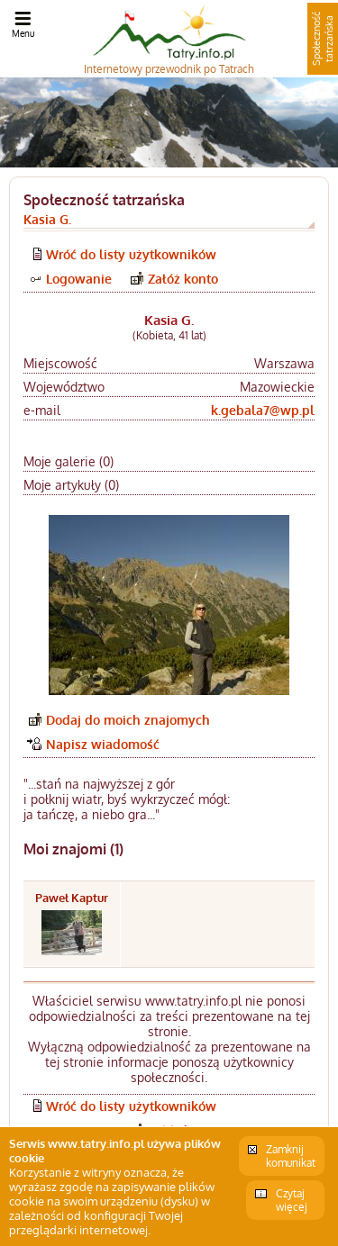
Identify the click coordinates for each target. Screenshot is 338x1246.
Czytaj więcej (291, 1200)
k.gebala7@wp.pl (263, 410)
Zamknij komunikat (290, 1155)
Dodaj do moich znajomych (128, 719)
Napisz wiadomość (103, 744)
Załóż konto (183, 278)
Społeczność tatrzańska (322, 39)
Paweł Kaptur (71, 897)
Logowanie (79, 278)
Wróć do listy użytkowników (131, 254)
